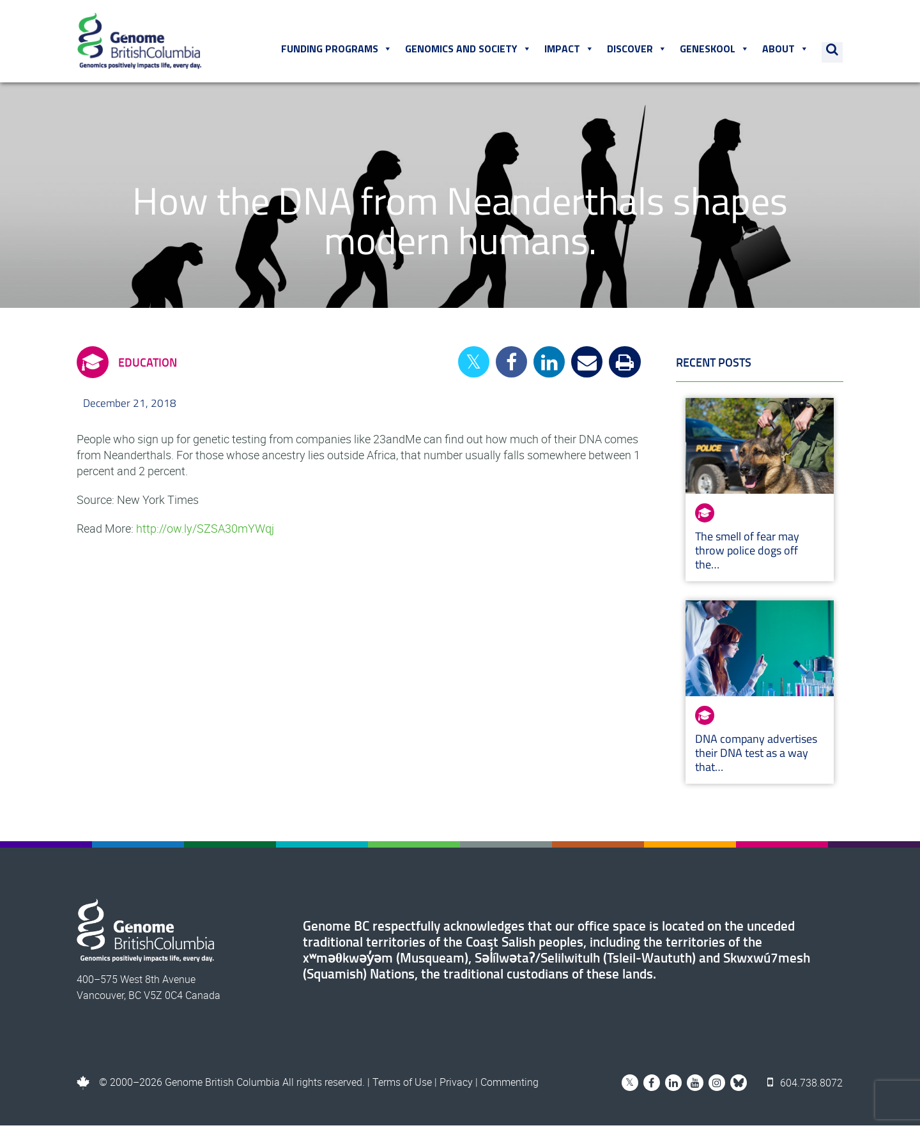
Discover (638, 50)
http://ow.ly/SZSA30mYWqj (205, 530)
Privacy (456, 1085)
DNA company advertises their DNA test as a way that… (756, 755)
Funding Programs (337, 50)
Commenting (509, 1085)
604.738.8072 (805, 1085)
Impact (570, 50)
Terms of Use (402, 1085)
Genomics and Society (469, 50)
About (786, 50)
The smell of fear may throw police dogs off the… (747, 552)
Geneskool (715, 50)
